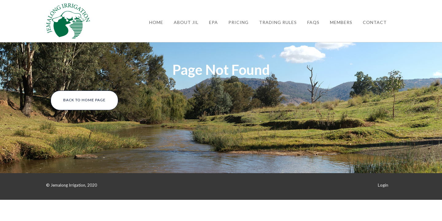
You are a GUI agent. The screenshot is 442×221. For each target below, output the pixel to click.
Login (383, 185)
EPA (213, 22)
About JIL (186, 22)
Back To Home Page (84, 100)
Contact (375, 22)
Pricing (238, 22)
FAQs (313, 22)
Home (156, 22)
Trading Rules (278, 22)
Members (341, 22)
